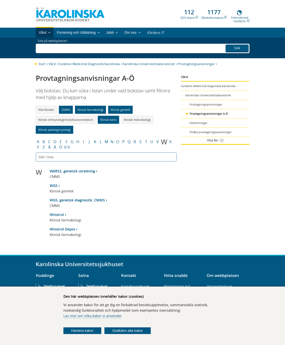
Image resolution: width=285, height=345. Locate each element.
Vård (52, 64)
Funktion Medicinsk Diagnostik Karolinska (89, 64)
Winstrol (57, 214)
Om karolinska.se (219, 286)
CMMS (65, 110)
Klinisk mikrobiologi (137, 120)
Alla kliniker (46, 110)
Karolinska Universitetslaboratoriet (149, 64)
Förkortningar (198, 123)
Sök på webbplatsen (54, 48)
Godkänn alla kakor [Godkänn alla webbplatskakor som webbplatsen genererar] (127, 331)
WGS (54, 185)
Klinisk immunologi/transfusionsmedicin (65, 120)
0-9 (67, 147)
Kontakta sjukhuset (135, 286)
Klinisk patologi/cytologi (54, 130)
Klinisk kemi (108, 120)
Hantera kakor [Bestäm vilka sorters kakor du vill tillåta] (82, 331)
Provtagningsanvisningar (196, 64)
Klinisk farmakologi (90, 110)
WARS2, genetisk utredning (72, 171)
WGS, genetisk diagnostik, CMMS (77, 200)
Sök (237, 47)
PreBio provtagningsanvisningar (211, 132)
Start (42, 64)
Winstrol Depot (62, 229)
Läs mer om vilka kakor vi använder (92, 315)
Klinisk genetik (120, 110)
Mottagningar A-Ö (177, 286)
